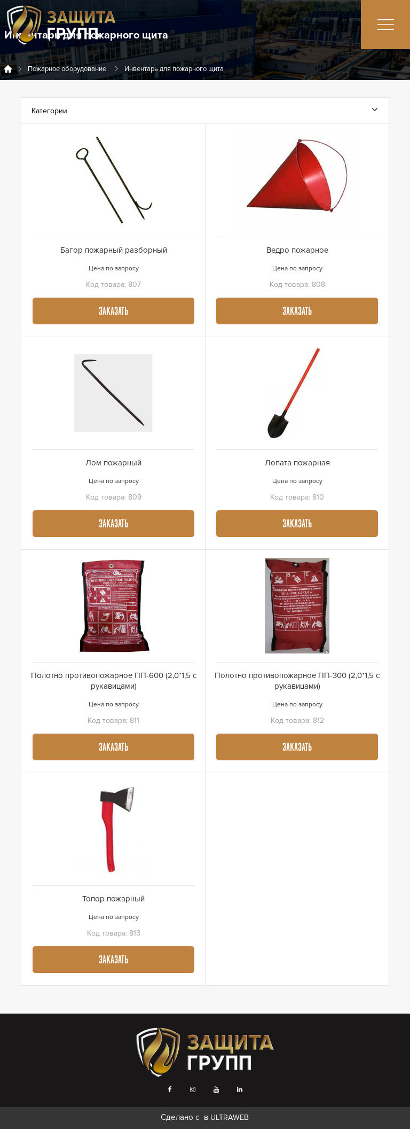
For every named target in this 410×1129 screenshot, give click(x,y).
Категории (204, 110)
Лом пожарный (113, 463)
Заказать (113, 312)
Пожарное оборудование (67, 69)
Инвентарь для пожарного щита (174, 69)
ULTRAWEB (229, 1117)
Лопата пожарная (297, 463)
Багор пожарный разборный (113, 250)
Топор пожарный (113, 899)
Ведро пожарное (297, 250)
